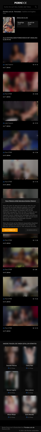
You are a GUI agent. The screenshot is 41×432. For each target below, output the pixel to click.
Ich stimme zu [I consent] (10, 230)
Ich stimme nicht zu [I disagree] (32, 230)
